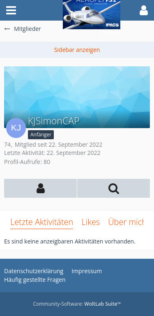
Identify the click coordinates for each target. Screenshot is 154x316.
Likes (90, 221)
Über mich (127, 221)
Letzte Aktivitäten (41, 221)
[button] (11, 10)
